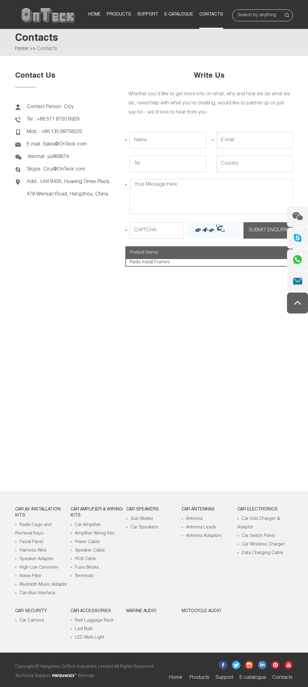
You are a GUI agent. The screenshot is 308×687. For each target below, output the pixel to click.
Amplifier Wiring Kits (94, 533)
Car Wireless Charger (263, 544)
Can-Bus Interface (37, 593)
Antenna (194, 519)
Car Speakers (142, 509)
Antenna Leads (201, 527)
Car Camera (31, 621)
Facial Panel (31, 542)
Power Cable (87, 542)
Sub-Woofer (142, 519)
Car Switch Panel (258, 536)
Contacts (211, 14)
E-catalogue (178, 14)
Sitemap (86, 676)
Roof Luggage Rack (94, 621)
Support (147, 14)
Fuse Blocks (87, 568)
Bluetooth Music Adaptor (43, 585)
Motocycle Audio (201, 611)
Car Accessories (91, 611)
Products (119, 14)
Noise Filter (30, 576)
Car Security (31, 611)
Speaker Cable (90, 551)
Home (94, 14)
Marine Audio (141, 611)
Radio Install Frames (150, 262)
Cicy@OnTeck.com (64, 169)
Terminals (84, 576)
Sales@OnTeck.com (65, 144)
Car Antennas (198, 509)
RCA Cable (85, 559)
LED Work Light (89, 638)
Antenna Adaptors (204, 536)
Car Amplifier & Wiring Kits (97, 512)
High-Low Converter (38, 568)
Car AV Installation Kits (38, 512)
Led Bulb (84, 629)
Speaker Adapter (36, 559)
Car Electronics (257, 509)
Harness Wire (33, 551)
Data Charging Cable (262, 553)
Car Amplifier (88, 525)
